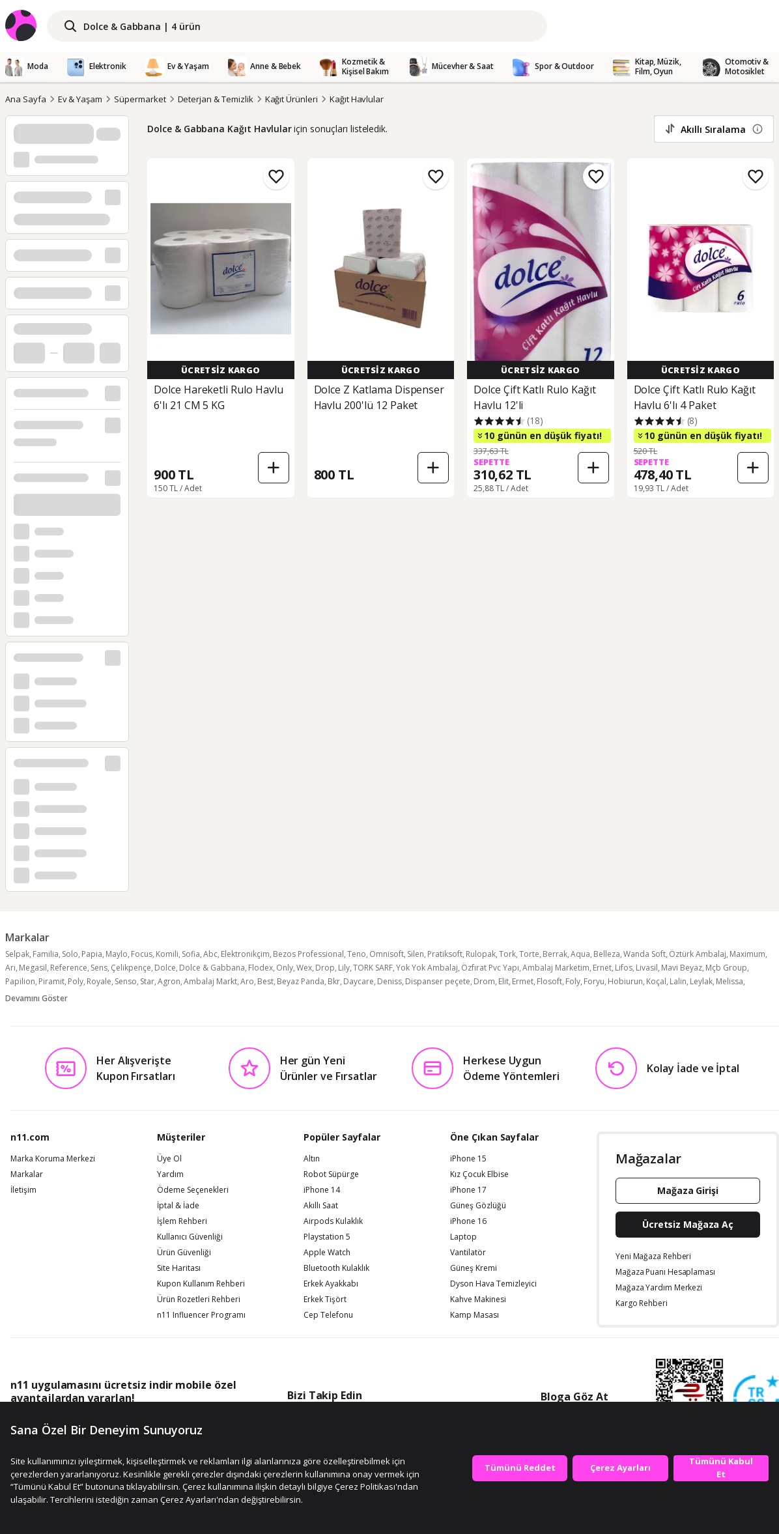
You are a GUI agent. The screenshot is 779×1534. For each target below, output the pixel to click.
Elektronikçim (245, 953)
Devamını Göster (36, 998)
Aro (247, 981)
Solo (70, 953)
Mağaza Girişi (687, 1190)
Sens (99, 967)
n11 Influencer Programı (201, 1315)
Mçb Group (726, 967)
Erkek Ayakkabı (331, 1284)
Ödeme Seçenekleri (193, 1190)
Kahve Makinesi (478, 1299)
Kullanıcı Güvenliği (190, 1237)
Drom (484, 981)
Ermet (522, 981)
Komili (167, 953)
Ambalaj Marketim (555, 967)
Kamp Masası (474, 1315)
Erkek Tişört (325, 1299)
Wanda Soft (644, 953)
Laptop (463, 1237)
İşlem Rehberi (182, 1221)
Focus (141, 953)
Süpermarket (139, 99)
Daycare (358, 981)
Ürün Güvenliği (184, 1252)
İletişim (23, 1190)
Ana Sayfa (25, 99)
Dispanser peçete (437, 981)
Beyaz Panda (300, 981)
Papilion (20, 981)
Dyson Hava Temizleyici (493, 1284)
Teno (356, 953)
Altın (312, 1159)
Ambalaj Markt (210, 981)
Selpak (17, 953)
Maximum (747, 953)
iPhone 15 (468, 1159)
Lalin (678, 981)
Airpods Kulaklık (333, 1221)
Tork (507, 953)
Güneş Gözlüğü (478, 1205)
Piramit (51, 981)
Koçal (656, 981)
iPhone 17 (468, 1190)
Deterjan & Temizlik (215, 99)
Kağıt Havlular (357, 99)
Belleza (606, 953)
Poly (75, 981)
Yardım (170, 1174)
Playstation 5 (327, 1237)
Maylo (117, 953)
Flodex (260, 967)
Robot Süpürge (331, 1174)
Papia (91, 953)
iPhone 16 (468, 1221)
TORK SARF (373, 967)
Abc (210, 953)
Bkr (334, 981)
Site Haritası (179, 1268)
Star (147, 981)
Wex (304, 967)
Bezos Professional (308, 953)
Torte (529, 953)
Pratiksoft (444, 953)
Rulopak (481, 953)
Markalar (26, 1174)
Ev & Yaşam (80, 99)
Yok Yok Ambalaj (427, 967)
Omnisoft (386, 953)
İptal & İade (178, 1205)
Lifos (623, 967)
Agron (169, 981)
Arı (10, 967)
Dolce (165, 967)
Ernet (602, 967)
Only (284, 967)
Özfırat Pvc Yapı (490, 967)
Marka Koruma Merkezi (52, 1159)
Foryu (594, 981)
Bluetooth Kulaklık (336, 1268)
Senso (126, 981)
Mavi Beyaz (681, 967)
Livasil (647, 967)
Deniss (389, 981)
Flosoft (549, 981)
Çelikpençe (131, 967)
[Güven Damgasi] (756, 1398)
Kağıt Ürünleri (291, 99)
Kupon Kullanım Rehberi (201, 1284)
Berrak (555, 953)
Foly (572, 981)
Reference (68, 967)
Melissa (729, 981)
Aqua (580, 953)
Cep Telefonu (328, 1315)
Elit (503, 981)
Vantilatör (468, 1252)
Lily (344, 967)
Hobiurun (625, 981)
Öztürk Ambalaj (697, 953)
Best (265, 981)
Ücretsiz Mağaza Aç (687, 1224)
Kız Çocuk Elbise (479, 1174)
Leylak (701, 981)
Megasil (33, 967)
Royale (99, 981)
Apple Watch (327, 1252)
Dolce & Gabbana (212, 967)
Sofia (191, 953)
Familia (46, 953)
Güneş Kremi (473, 1268)
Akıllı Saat (321, 1205)
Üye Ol (169, 1159)
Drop (325, 967)
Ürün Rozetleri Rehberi (198, 1299)
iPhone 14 (322, 1190)
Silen (415, 953)
